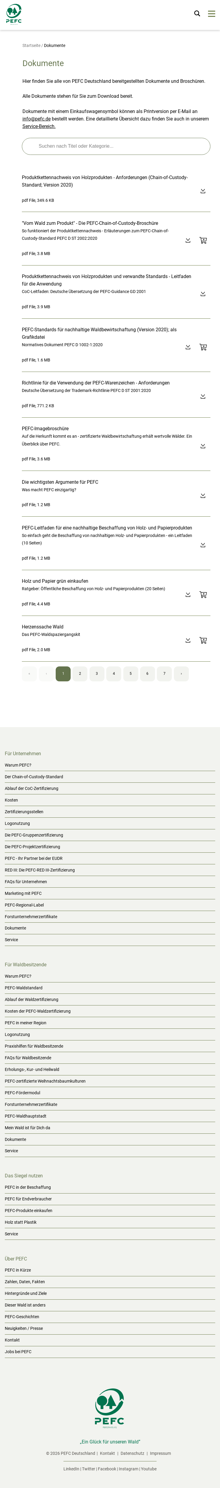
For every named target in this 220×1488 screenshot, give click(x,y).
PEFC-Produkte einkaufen (28, 1210)
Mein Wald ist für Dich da (27, 1127)
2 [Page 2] (80, 673)
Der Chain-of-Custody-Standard (34, 776)
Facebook (107, 1468)
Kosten (11, 800)
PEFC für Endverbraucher (28, 1198)
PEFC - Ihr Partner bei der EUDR (34, 858)
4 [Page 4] (114, 673)
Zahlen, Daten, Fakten (25, 1281)
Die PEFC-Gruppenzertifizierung (34, 835)
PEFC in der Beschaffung (28, 1187)
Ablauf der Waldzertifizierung (31, 999)
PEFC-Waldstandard (24, 987)
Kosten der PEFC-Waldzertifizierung (38, 1011)
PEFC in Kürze (18, 1270)
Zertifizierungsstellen (24, 811)
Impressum (160, 1453)
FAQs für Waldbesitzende (28, 1057)
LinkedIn (71, 1468)
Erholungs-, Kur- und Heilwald (32, 1069)
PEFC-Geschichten (22, 1316)
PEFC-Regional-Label (24, 905)
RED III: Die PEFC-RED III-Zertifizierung (40, 870)
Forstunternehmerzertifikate (31, 916)
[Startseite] (14, 15)
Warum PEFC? (18, 765)
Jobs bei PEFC (18, 1351)
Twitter (88, 1468)
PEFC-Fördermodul (22, 1092)
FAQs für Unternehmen (26, 881)
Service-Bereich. (39, 126)
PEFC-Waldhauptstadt (25, 1116)
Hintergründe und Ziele (26, 1293)
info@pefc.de (36, 119)
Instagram (128, 1468)
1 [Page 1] (63, 673)
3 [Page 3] (97, 673)
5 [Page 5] (131, 673)
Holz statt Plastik (21, 1222)
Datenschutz (133, 1453)
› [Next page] (181, 673)
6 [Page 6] (147, 673)
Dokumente (15, 928)
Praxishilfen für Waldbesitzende (34, 1046)
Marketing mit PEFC (23, 893)
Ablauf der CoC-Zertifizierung (31, 788)
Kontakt (12, 1340)
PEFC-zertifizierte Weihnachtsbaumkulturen (45, 1081)
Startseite (31, 45)
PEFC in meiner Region (25, 1022)
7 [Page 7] (164, 673)
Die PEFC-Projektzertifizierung (32, 846)
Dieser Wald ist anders (25, 1305)
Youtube (149, 1468)
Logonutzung (17, 823)
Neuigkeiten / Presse (24, 1328)
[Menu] (212, 15)
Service (11, 939)
